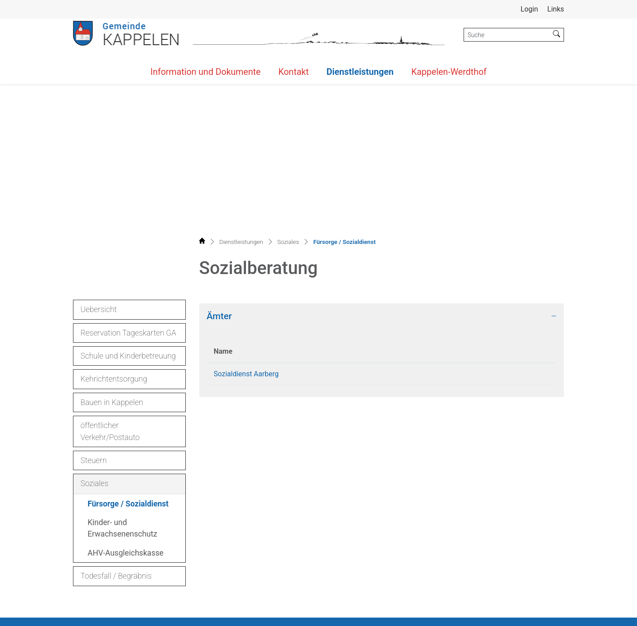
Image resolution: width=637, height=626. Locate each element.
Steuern (94, 294)
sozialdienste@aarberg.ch (458, 207)
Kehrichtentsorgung (114, 212)
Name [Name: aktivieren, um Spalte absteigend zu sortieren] (223, 185)
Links (555, 9)
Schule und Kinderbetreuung (128, 189)
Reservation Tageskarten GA (128, 166)
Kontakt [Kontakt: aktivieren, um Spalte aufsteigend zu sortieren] (429, 185)
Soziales (94, 317)
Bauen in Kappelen (112, 236)
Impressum (544, 612)
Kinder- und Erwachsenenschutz (122, 362)
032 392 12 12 (121, 552)
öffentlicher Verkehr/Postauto (110, 265)
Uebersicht (99, 143)
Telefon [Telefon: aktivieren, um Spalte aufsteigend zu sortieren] (343, 185)
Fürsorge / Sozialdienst (128, 340)
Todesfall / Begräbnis (116, 409)
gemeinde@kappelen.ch (132, 573)
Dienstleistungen (360, 71)
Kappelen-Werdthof (449, 71)
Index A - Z (454, 612)
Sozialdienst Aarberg (246, 207)
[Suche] (507, 35)
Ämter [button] (219, 149)
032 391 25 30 (353, 207)
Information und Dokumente (205, 71)
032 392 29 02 (109, 562)
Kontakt (293, 71)
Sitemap (416, 612)
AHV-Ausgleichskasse (126, 386)
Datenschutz (498, 612)
